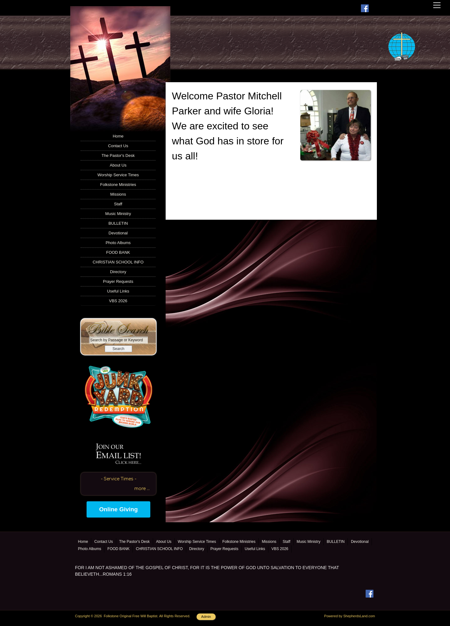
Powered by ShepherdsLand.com (349, 616)
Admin (206, 616)
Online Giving (118, 509)
